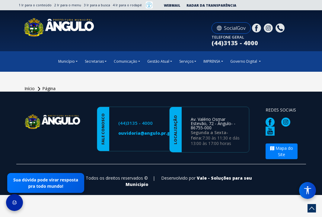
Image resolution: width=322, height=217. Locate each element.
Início (30, 88)
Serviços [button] (186, 61)
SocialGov (231, 28)
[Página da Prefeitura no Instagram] (269, 27)
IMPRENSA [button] (211, 61)
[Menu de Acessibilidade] (307, 190)
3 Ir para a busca (97, 5)
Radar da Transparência (211, 5)
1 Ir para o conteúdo (35, 5)
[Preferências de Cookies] (14, 202)
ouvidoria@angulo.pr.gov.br (149, 133)
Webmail (172, 5)
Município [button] (66, 61)
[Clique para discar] (281, 27)
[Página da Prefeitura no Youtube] (272, 131)
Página (49, 88)
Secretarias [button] (94, 61)
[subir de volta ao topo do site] (312, 208)
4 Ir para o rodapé (127, 5)
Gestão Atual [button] (158, 61)
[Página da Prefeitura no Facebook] (257, 27)
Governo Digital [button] (244, 61)
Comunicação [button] (125, 61)
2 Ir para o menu (67, 5)
